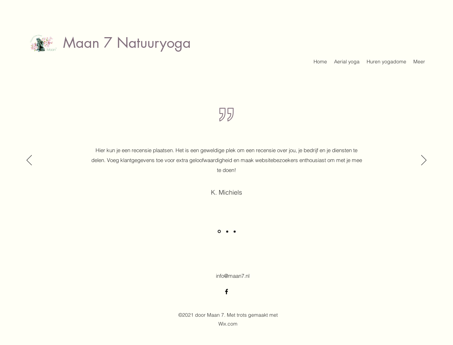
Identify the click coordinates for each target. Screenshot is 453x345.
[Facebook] (226, 291)
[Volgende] (423, 160)
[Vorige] (29, 160)
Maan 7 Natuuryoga (127, 43)
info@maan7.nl (233, 275)
